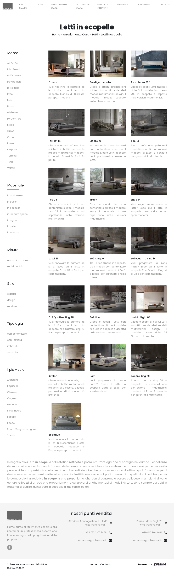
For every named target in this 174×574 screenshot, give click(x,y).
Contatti (164, 4)
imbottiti (12, 346)
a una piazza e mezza (20, 260)
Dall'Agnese (14, 75)
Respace (12, 149)
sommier (12, 352)
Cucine (39, 4)
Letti (95, 34)
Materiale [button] (15, 185)
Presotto (12, 143)
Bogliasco (13, 386)
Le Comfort (14, 118)
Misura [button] (13, 249)
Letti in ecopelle (111, 34)
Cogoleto (12, 398)
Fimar (10, 106)
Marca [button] (13, 53)
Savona (11, 435)
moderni (12, 306)
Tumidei (12, 155)
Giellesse (12, 112)
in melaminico (15, 195)
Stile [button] (10, 283)
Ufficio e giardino (103, 6)
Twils (10, 162)
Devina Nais (14, 81)
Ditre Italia (13, 88)
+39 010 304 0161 (152, 532)
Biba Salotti (13, 69)
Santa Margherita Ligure (21, 429)
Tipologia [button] (15, 323)
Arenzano (13, 380)
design (11, 300)
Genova (12, 404)
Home (56, 34)
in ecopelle (13, 208)
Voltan (11, 168)
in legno (12, 220)
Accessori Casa (82, 6)
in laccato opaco (17, 214)
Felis (9, 100)
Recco (11, 423)
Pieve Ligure (14, 410)
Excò (10, 94)
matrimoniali (15, 266)
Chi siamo (23, 6)
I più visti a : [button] (16, 369)
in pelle (11, 226)
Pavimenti (144, 4)
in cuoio (12, 201)
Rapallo (11, 417)
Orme (10, 131)
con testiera (14, 340)
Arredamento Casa (59, 6)
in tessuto (13, 232)
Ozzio (10, 137)
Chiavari (12, 392)
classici (11, 294)
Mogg (10, 125)
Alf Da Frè (13, 63)
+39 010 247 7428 (96, 532)
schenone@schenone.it (92, 540)
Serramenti (123, 4)
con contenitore (17, 333)
